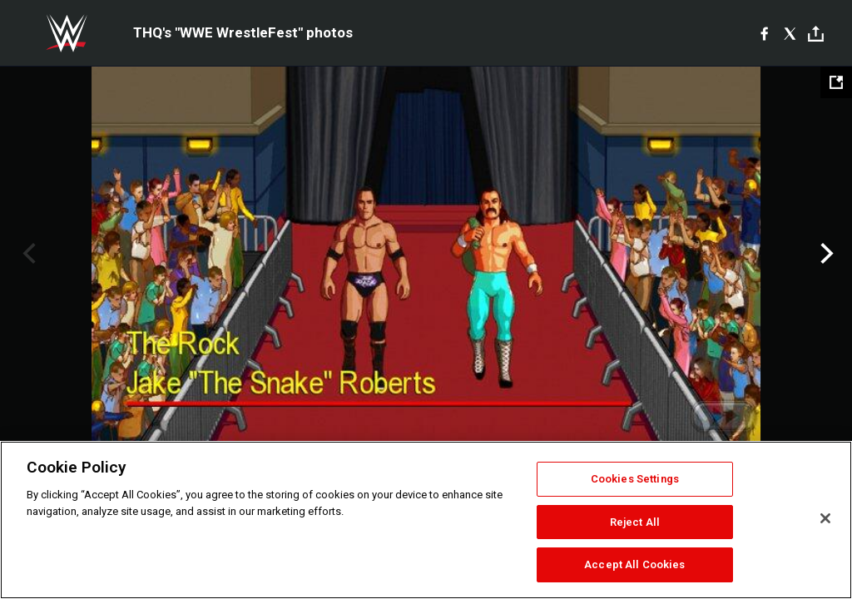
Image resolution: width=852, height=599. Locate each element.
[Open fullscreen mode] (836, 82)
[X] (790, 33)
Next (825, 254)
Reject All (635, 522)
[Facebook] (764, 33)
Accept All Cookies (634, 564)
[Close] (825, 518)
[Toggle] (816, 34)
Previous (27, 254)
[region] (426, 520)
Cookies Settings (635, 479)
